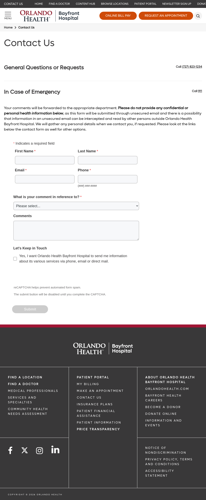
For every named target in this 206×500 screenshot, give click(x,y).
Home (8, 28)
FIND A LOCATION (25, 377)
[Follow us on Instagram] (39, 451)
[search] (198, 16)
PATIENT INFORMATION (99, 423)
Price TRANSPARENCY (98, 429)
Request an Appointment (166, 15)
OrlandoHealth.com (167, 389)
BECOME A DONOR (163, 407)
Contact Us (13, 4)
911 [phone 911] (200, 91)
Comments (22, 216)
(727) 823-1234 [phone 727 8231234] (192, 67)
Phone (83, 170)
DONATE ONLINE (161, 414)
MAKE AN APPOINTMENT (100, 391)
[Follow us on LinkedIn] (55, 449)
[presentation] (43, 275)
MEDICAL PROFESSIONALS (33, 391)
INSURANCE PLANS (95, 404)
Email (19, 170)
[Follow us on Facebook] (10, 451)
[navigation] (103, 4)
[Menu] (8, 16)
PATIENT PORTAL (93, 377)
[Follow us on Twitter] (24, 449)
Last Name (87, 151)
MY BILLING (88, 384)
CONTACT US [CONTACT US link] (89, 398)
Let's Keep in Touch (30, 248)
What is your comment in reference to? (46, 197)
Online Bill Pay (118, 15)
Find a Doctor (23, 384)
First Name (24, 151)
